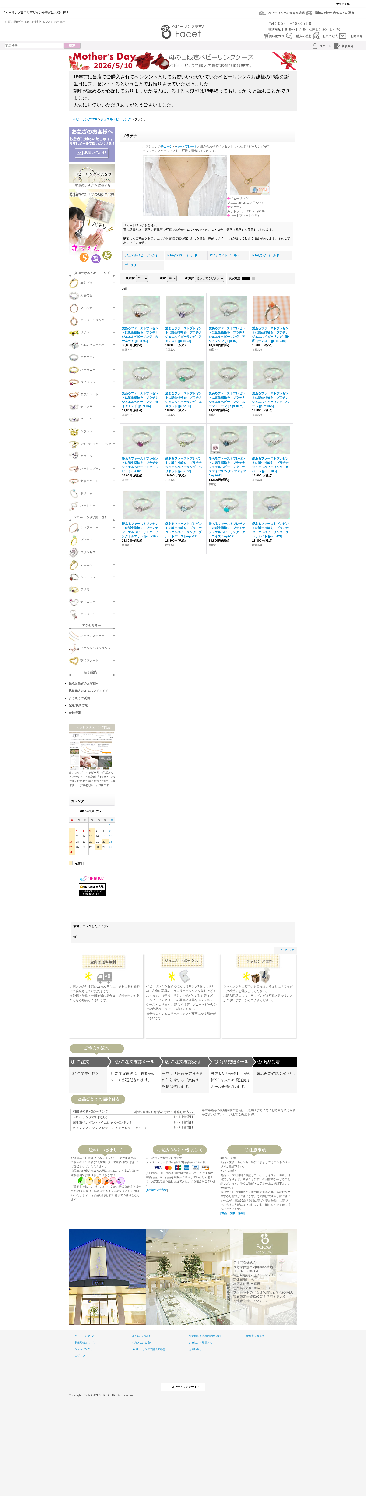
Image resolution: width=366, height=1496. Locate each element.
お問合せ (356, 36)
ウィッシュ (87, 382)
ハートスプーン (91, 468)
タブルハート (89, 394)
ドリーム (86, 493)
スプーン (86, 456)
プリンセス (87, 552)
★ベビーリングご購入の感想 (148, 1349)
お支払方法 (330, 36)
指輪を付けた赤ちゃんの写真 (334, 13)
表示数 (130, 278)
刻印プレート (89, 660)
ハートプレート (186, 146)
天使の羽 (86, 295)
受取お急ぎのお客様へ (84, 683)
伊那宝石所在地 (255, 1335)
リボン (84, 332)
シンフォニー (89, 527)
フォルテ (86, 307)
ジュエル (86, 564)
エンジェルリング (92, 320)
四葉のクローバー (92, 345)
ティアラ (86, 406)
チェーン (167, 146)
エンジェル (87, 614)
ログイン (325, 46)
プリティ (86, 540)
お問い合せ (195, 1349)
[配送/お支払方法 (156, 1190)
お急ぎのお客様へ (142, 1342)
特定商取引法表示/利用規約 (205, 1335)
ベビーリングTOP (85, 1335)
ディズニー (87, 601)
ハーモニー (87, 369)
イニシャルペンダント (95, 648)
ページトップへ (288, 950)
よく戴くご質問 (141, 1335)
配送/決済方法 (78, 705)
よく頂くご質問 (79, 698)
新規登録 (347, 46)
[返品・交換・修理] (232, 1213)
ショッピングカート (86, 1349)
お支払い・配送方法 (200, 1342)
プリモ (84, 589)
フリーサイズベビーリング (95, 444)
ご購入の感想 (302, 36)
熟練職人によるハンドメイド (88, 691)
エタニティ (87, 357)
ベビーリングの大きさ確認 (286, 13)
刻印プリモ (87, 283)
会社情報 (75, 712)
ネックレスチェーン (94, 636)
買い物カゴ (276, 36)
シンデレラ (87, 577)
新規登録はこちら (85, 1342)
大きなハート (89, 481)
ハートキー (87, 505)
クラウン (86, 431)
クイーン (86, 419)
